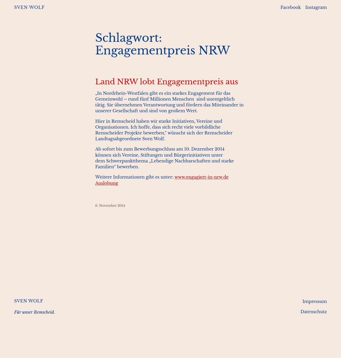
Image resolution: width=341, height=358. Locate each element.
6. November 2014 (110, 206)
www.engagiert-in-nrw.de (202, 177)
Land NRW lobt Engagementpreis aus (166, 81)
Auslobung (106, 183)
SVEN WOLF (29, 7)
